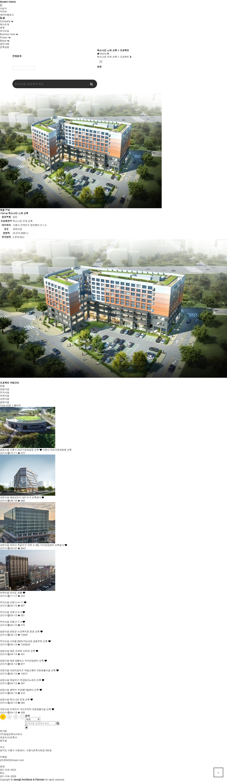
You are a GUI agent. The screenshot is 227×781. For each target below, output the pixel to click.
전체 (2, 385)
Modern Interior (8, 1)
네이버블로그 (7, 14)
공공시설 (4, 402)
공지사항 (4, 43)
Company (5, 21)
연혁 (2, 27)
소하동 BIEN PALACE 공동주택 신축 (30, 641)
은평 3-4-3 (18, 612)
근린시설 (4, 398)
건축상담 (4, 47)
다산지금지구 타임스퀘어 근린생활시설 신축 (34, 670)
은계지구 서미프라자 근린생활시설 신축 (32, 709)
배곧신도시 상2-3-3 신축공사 (27, 497)
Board (3, 40)
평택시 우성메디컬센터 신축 (26, 689)
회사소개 (4, 24)
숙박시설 (4, 395)
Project (3, 37)
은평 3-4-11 (18, 602)
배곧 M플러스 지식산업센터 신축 (29, 660)
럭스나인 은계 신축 (22, 699)
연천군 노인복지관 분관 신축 (26, 631)
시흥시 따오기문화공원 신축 (26, 449)
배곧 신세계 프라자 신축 (24, 650)
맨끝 (22, 717)
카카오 (3, 11)
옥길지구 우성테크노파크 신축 (27, 680)
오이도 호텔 (18, 592)
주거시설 (4, 392)
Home (103, 53)
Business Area (7, 34)
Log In (3, 8)
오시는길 (4, 30)
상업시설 (4, 389)
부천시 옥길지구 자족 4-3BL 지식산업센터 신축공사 (39, 545)
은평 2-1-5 (18, 621)
